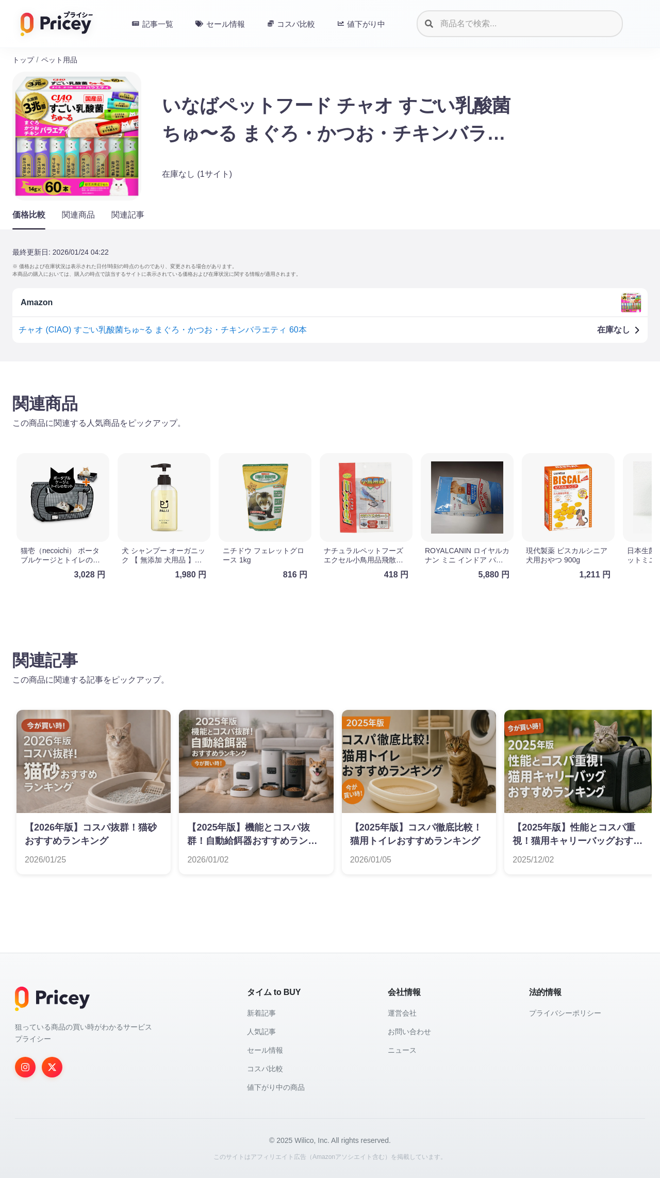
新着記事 (261, 1013)
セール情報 (265, 1050)
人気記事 (261, 1031)
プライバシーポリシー (565, 1013)
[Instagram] (25, 1067)
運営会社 (402, 1013)
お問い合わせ (409, 1031)
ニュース (402, 1050)
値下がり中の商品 (276, 1087)
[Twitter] (52, 1067)
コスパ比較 (265, 1069)
